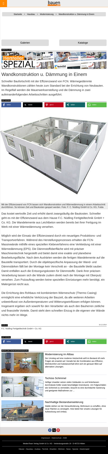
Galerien (25, 42)
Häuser (21, 449)
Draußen (53, 449)
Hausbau (29, 449)
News (68, 449)
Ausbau (38, 449)
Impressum (45, 438)
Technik (45, 449)
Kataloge (83, 42)
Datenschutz (56, 438)
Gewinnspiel (84, 449)
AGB (65, 438)
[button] (11, 104)
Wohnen (61, 449)
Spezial (75, 449)
